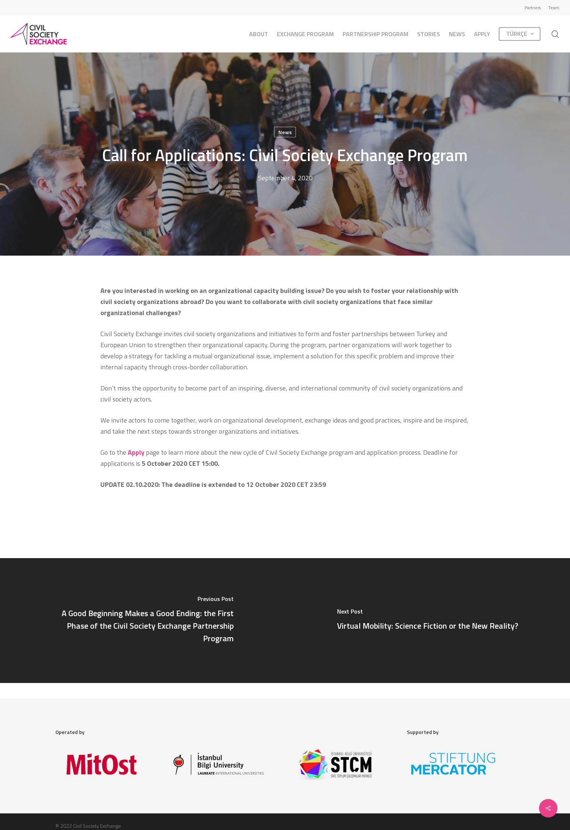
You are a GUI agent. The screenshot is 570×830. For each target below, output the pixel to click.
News (285, 132)
